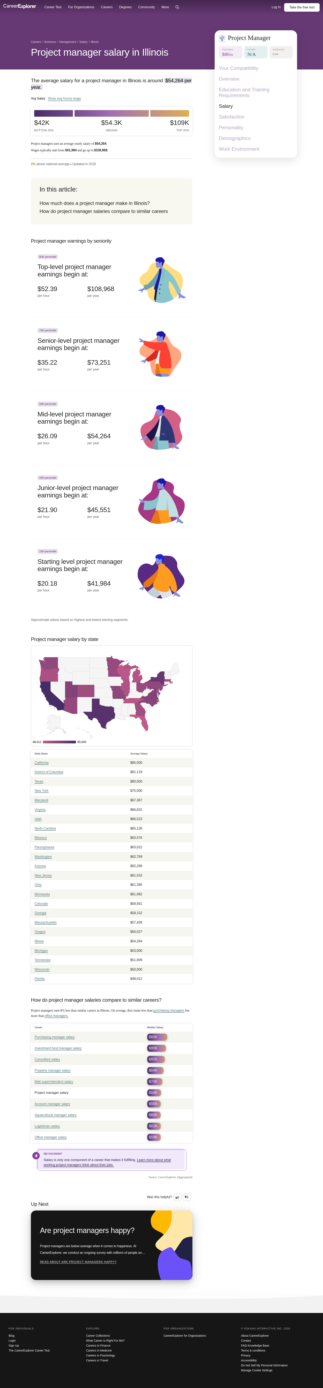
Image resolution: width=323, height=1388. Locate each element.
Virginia (40, 809)
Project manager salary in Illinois (99, 52)
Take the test (302, 7)
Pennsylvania (44, 847)
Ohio (38, 884)
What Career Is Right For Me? (105, 1340)
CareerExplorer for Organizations (185, 1335)
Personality (231, 127)
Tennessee (42, 960)
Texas (39, 781)
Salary (226, 106)
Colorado (41, 903)
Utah (38, 819)
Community (146, 7)
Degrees (125, 7)
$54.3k (111, 125)
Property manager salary (53, 1070)
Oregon (40, 931)
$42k (44, 125)
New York (42, 790)
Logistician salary (47, 1126)
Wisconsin (42, 969)
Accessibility (249, 1360)
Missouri (41, 837)
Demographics (235, 138)
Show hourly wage (64, 98)
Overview (229, 79)
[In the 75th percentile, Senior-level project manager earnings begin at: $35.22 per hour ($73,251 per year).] (111, 354)
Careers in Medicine (99, 1350)
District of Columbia (49, 772)
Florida (40, 978)
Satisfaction (231, 117)
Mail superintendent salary (54, 1081)
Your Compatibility (239, 68)
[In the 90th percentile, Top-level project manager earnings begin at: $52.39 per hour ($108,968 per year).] (111, 281)
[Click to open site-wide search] (177, 7)
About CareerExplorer (255, 1335)
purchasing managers (168, 1010)
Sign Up (14, 1345)
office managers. (56, 1016)
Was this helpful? (159, 1197)
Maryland (41, 800)
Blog (11, 1335)
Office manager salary (51, 1137)
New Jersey (43, 875)
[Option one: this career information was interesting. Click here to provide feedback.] (177, 1197)
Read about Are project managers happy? (78, 1261)
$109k (179, 125)
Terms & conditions (253, 1350)
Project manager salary (52, 1092)
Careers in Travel (97, 1360)
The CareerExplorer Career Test (29, 1350)
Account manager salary (52, 1104)
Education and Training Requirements (244, 92)
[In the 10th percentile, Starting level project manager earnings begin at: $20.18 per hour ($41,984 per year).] (111, 575)
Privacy (245, 1355)
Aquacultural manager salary (56, 1115)
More (165, 7)
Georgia (40, 913)
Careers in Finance (98, 1345)
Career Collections (98, 1335)
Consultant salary (47, 1059)
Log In (276, 7)
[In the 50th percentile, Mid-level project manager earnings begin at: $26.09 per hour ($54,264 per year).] (111, 428)
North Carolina (45, 828)
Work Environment (239, 149)
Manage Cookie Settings (257, 1370)
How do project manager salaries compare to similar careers (104, 211)
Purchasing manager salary (55, 1037)
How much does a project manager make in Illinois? (95, 203)
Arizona (40, 866)
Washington (43, 856)
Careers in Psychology (100, 1355)
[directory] (111, 201)
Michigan (41, 950)
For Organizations (81, 7)
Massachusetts (46, 922)
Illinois (39, 941)
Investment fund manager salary (58, 1048)
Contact (246, 1340)
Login (12, 1340)
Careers (107, 7)
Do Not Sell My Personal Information (264, 1365)
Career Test (52, 7)
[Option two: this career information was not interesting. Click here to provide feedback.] (187, 1197)
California (42, 762)
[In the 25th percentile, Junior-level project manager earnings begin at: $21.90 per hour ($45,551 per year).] (111, 502)
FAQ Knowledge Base (255, 1345)
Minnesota (42, 894)
